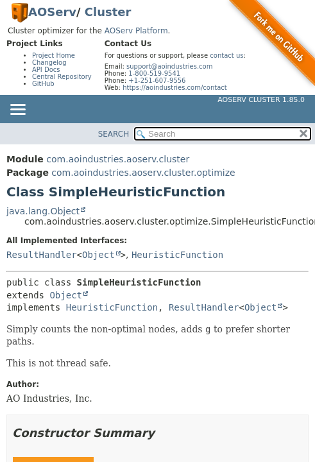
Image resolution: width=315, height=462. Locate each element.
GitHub (43, 83)
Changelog (49, 62)
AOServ (52, 12)
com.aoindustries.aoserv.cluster (117, 159)
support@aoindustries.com (169, 66)
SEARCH (114, 134)
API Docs (46, 69)
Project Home (53, 55)
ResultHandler (41, 255)
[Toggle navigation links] (17, 110)
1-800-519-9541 (154, 73)
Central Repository (62, 76)
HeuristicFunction (177, 255)
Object (98, 255)
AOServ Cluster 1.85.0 (261, 100)
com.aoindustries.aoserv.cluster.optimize (143, 172)
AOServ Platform (136, 30)
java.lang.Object (43, 211)
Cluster (108, 12)
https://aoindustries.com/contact (175, 87)
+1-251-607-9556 (156, 80)
